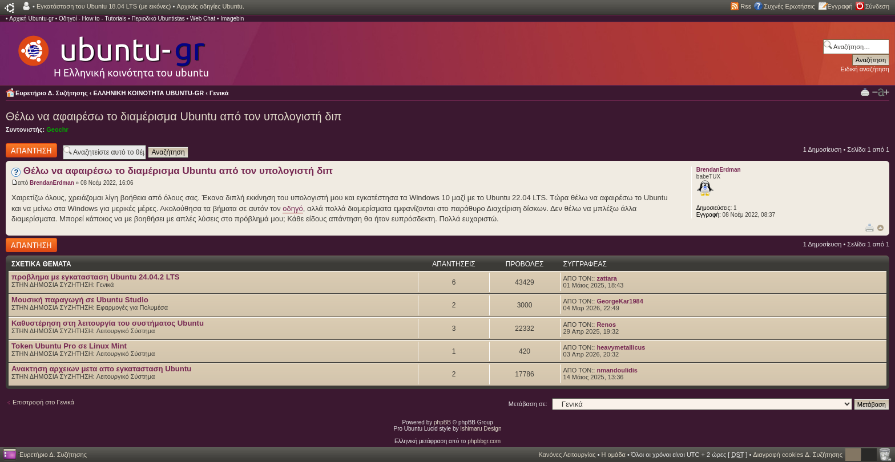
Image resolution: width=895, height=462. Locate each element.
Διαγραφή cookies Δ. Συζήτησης (797, 454)
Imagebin (232, 18)
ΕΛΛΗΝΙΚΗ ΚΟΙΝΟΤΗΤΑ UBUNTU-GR (149, 93)
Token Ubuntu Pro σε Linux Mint (69, 346)
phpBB (442, 422)
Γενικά (219, 93)
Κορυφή (880, 228)
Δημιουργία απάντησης (31, 150)
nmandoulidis (617, 370)
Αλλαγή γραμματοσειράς (880, 92)
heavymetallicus (620, 347)
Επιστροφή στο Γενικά (43, 402)
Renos (606, 324)
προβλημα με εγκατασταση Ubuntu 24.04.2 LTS (95, 277)
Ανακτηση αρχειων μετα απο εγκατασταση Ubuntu (101, 368)
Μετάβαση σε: (528, 403)
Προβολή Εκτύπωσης (865, 91)
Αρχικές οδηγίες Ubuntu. (210, 6)
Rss (745, 6)
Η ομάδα (614, 454)
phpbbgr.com (484, 441)
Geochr (57, 129)
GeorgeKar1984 (619, 301)
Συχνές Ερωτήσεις (789, 6)
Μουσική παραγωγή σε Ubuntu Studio (79, 299)
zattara (606, 278)
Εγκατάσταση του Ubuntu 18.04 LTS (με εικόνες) (104, 6)
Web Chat (202, 18)
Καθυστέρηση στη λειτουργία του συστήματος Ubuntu (107, 323)
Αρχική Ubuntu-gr (31, 18)
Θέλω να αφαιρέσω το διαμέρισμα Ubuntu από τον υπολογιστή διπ (174, 116)
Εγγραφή (840, 6)
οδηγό (293, 208)
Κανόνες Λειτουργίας (566, 454)
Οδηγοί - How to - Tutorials (92, 18)
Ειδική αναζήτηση (865, 69)
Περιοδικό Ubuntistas (157, 18)
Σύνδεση (877, 6)
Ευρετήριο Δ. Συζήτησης (51, 93)
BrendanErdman (52, 183)
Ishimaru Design (480, 428)
